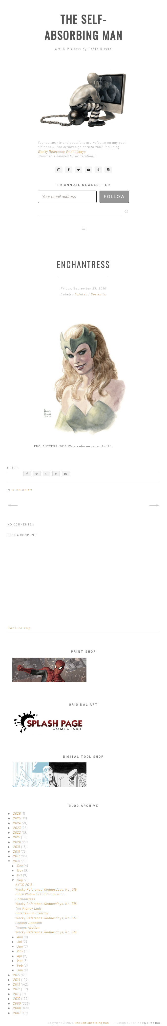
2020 (17, 842)
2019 (17, 847)
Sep (20, 880)
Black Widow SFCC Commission (40, 894)
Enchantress (25, 899)
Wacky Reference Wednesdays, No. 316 (46, 932)
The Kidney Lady (28, 908)
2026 (17, 813)
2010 (17, 999)
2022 (17, 832)
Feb (20, 965)
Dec (20, 866)
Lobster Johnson (28, 923)
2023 (17, 828)
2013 (17, 984)
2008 (17, 1008)
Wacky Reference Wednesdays (62, 152)
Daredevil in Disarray (31, 913)
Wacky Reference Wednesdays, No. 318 (46, 904)
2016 (17, 861)
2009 (17, 1003)
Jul (20, 942)
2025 (17, 818)
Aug (20, 937)
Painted (81, 294)
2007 (17, 1013)
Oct (20, 875)
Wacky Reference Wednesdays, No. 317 (46, 918)
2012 (17, 989)
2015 (17, 975)
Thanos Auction (27, 927)
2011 (17, 994)
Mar (20, 961)
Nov (20, 870)
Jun (20, 946)
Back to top (19, 628)
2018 (17, 851)
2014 (17, 980)
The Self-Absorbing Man (83, 27)
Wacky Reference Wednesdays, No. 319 (46, 889)
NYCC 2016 (23, 885)
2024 (17, 823)
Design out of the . (139, 1022)
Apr (20, 956)
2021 (17, 837)
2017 (17, 856)
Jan (20, 970)
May (20, 951)
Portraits (98, 294)
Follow (114, 197)
